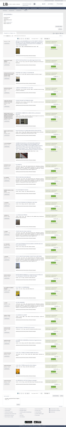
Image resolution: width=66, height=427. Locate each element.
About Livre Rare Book (39, 408)
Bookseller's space (59, 0)
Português (31, 425)
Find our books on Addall (8, 416)
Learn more (44, 426)
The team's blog (37, 410)
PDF (54, 33)
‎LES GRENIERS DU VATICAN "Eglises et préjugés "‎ (26, 380)
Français (27, 425)
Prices (21, 413)
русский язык (36, 425)
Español (41, 425)
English (24, 425)
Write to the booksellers (49, 0)
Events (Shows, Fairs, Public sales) (10, 413)
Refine (61, 35)
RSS (57, 33)
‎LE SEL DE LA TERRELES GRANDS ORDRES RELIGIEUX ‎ (27, 352)
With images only (17, 35)
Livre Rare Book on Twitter (54, 408)
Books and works (25, 8)
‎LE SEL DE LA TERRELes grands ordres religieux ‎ (26, 365)
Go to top (61, 406)
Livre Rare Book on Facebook (54, 410)
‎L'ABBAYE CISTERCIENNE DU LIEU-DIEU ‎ (24, 87)
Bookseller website (22, 410)
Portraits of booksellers (9, 412)
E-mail (61, 33)
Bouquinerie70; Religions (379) (9, 33)
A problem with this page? (39, 413)
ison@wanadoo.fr (9, 22)
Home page (19, 8)
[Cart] (43, 4)
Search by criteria (25, 5)
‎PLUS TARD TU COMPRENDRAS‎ (22, 287)
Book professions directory (44, 8)
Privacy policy (37, 415)
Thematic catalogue (7, 408)
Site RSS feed (52, 412)
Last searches (6, 396)
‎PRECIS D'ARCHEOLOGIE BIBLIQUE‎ (23, 177)
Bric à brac (21, 415)
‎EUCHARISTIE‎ (19, 164)
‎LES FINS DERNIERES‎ (20, 302)
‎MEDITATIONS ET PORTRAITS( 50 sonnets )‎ (25, 327)
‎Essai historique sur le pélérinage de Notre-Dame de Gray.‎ (28, 130)
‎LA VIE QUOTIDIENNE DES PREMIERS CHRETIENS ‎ (26, 202)
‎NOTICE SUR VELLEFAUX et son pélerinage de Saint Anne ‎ (28, 60)
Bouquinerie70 (11, 10)
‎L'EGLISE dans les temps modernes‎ (23, 231)
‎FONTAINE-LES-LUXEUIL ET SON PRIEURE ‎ (25, 72)
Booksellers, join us (22, 408)
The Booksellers (34, 8)
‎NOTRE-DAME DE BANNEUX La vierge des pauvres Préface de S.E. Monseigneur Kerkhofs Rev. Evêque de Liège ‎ (29, 275)
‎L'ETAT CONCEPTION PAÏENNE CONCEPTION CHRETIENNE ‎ (29, 256)
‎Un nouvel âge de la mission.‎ (22, 189)
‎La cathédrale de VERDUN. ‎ (22, 215)
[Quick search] (28, 4)
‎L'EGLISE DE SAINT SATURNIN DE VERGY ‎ (24, 100)
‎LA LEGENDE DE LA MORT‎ (21, 315)
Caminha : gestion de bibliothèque (25, 412)
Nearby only (23, 35)
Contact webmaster (38, 412)
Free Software (22, 416)
